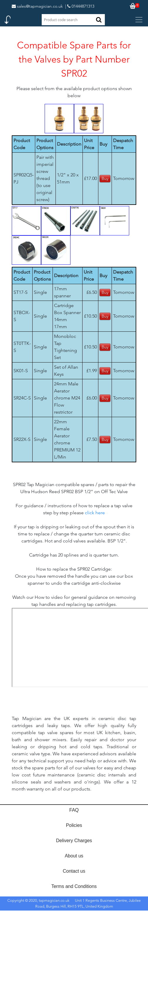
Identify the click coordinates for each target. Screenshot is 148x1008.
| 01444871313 (79, 6)
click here (95, 512)
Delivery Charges (74, 840)
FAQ (74, 810)
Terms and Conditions (74, 886)
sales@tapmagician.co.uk (37, 6)
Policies (74, 825)
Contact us (74, 871)
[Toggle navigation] (138, 19)
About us (74, 855)
